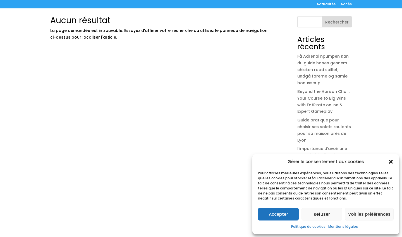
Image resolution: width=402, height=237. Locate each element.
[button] (391, 162)
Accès (346, 4)
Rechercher (337, 22)
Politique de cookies (308, 226)
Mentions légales (343, 226)
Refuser (322, 214)
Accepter (278, 214)
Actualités (326, 4)
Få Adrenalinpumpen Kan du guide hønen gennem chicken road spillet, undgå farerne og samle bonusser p (323, 69)
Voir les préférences (369, 214)
